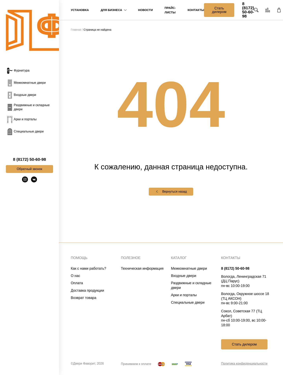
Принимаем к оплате (136, 364)
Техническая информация (142, 268)
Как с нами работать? (88, 268)
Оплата (77, 283)
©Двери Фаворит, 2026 (87, 363)
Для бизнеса (111, 10)
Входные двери (183, 276)
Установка (80, 10)
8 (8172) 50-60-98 (29, 159)
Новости (145, 10)
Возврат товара (83, 298)
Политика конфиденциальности (244, 363)
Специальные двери (188, 302)
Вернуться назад (174, 191)
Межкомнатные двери (189, 268)
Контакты (195, 10)
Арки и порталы (184, 295)
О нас (75, 276)
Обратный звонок (29, 169)
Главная (76, 29)
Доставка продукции (87, 290)
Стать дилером (219, 10)
